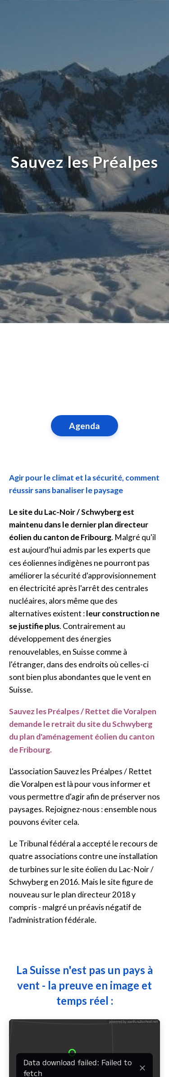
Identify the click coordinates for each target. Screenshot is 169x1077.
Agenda (84, 426)
